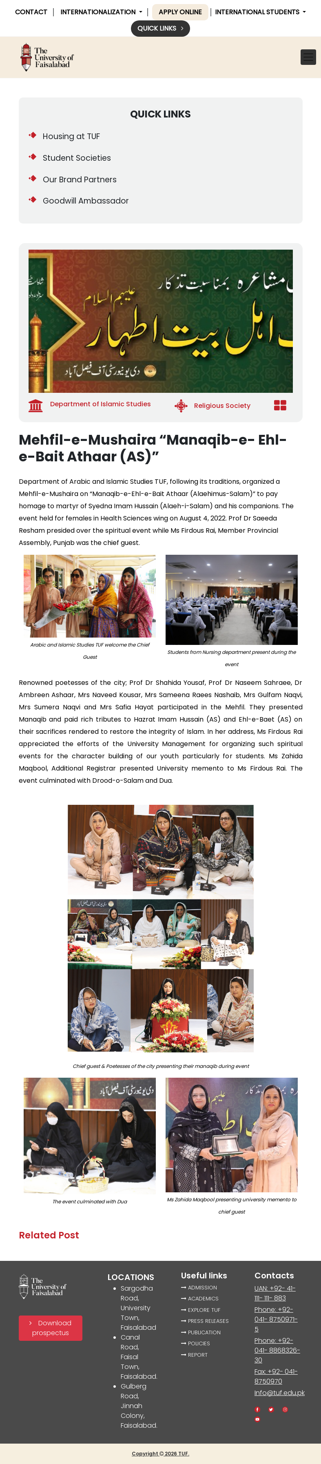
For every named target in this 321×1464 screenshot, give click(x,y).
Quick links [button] (160, 28)
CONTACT (31, 12)
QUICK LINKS (160, 114)
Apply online (180, 12)
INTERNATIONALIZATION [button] (98, 12)
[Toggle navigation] (308, 57)
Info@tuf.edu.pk (280, 1393)
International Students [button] (258, 12)
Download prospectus (50, 1328)
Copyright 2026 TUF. (160, 1453)
